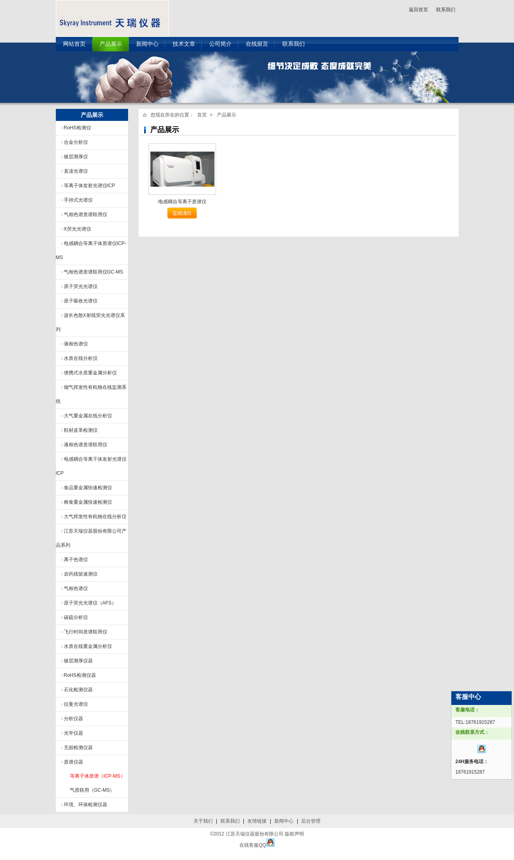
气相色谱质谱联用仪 (85, 214)
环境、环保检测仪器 (85, 804)
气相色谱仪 (76, 588)
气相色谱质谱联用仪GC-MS (93, 272)
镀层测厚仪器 (78, 661)
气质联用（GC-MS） (92, 790)
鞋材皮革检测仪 (81, 430)
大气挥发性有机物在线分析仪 (95, 516)
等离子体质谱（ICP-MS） (97, 776)
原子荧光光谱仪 (81, 286)
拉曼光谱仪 (76, 704)
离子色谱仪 (76, 559)
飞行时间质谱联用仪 (85, 632)
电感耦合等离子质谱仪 (182, 201)
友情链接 (257, 821)
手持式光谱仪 (78, 200)
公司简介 (220, 44)
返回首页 (418, 9)
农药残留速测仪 (81, 574)
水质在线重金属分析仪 (88, 646)
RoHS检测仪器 (80, 675)
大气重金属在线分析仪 (88, 416)
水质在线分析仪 (81, 358)
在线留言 (257, 44)
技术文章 (184, 44)
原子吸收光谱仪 (81, 301)
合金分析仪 (76, 142)
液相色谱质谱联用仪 (85, 444)
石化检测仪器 (78, 689)
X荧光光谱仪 (77, 229)
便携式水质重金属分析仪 (90, 373)
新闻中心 (147, 44)
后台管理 (310, 821)
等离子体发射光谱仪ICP (89, 185)
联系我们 (445, 9)
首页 (202, 115)
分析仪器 (73, 718)
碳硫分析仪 (76, 617)
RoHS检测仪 (77, 128)
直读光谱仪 (76, 171)
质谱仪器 (73, 762)
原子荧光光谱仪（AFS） (90, 603)
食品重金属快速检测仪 (88, 487)
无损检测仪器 (78, 747)
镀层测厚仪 (76, 156)
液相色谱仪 (76, 344)
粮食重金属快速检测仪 (88, 502)
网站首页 (74, 44)
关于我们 (203, 821)
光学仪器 (73, 733)
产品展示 (111, 44)
